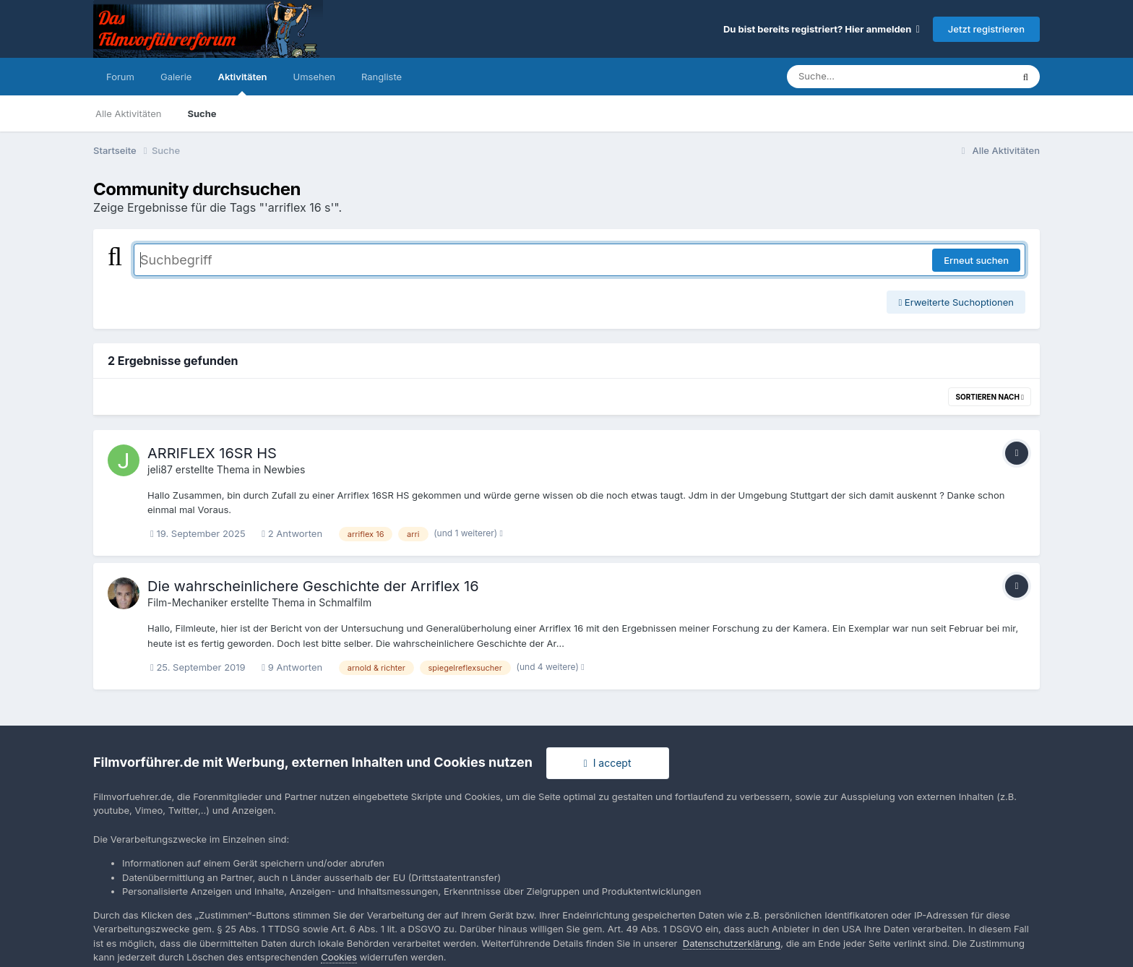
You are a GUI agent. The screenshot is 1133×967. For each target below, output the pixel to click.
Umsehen (314, 76)
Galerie (175, 76)
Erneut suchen (976, 260)
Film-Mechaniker (187, 602)
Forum (120, 76)
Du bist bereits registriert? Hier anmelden (821, 29)
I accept (608, 763)
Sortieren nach (989, 396)
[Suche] (870, 76)
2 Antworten (292, 533)
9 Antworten (292, 667)
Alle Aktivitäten (128, 113)
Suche (201, 113)
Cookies (339, 957)
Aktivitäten (242, 83)
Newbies (284, 469)
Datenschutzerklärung (731, 943)
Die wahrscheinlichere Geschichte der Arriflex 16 (313, 586)
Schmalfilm (345, 602)
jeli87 (160, 469)
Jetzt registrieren (986, 29)
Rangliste (381, 76)
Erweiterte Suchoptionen (956, 302)
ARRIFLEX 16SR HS (212, 453)
